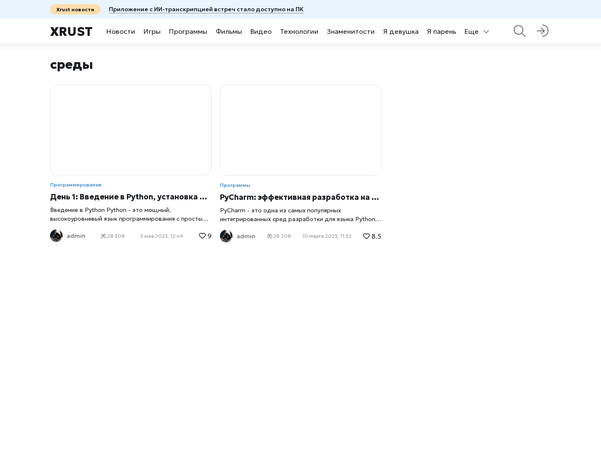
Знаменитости (351, 31)
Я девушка (401, 31)
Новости (120, 31)
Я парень (441, 31)
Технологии (299, 31)
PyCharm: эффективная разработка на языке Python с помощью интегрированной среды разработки (300, 197)
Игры (152, 31)
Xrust (71, 31)
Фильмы (229, 31)
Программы (188, 31)
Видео (261, 31)
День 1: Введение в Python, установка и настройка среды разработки (131, 196)
